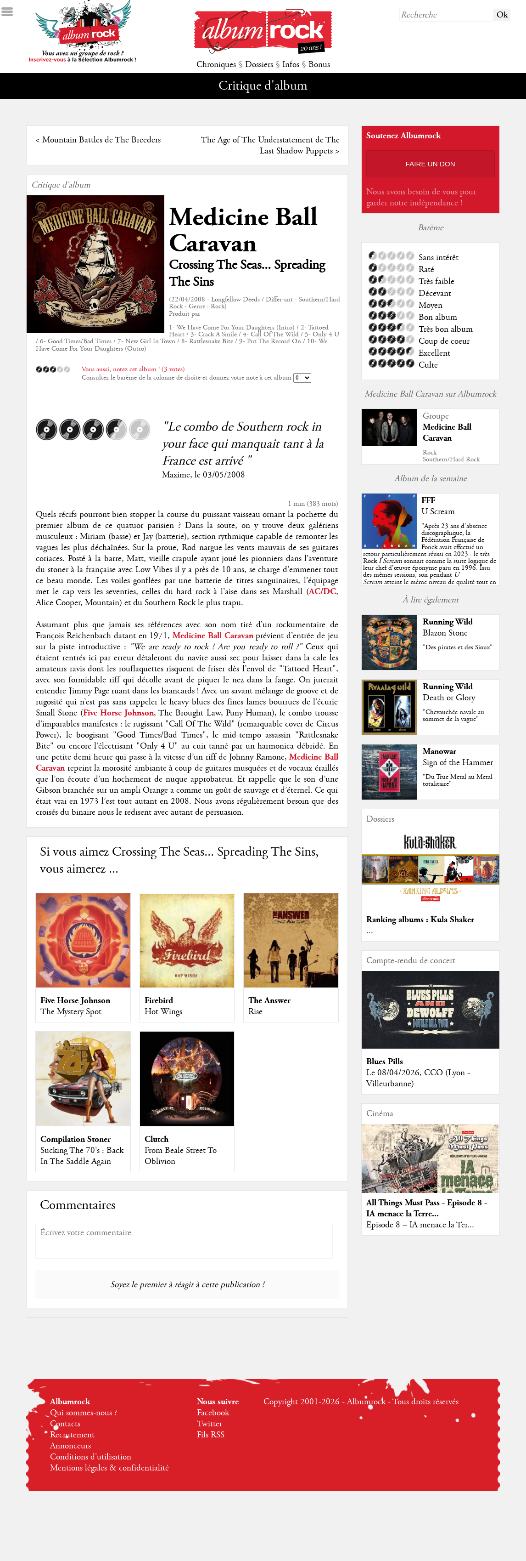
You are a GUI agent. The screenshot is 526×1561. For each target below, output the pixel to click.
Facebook (213, 1413)
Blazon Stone (445, 633)
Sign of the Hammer (458, 762)
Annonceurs (70, 1446)
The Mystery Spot (70, 1011)
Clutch (156, 1139)
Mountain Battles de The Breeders (101, 140)
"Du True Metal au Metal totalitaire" (457, 780)
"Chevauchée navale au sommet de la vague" (453, 716)
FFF (428, 500)
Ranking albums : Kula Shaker (420, 919)
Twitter (209, 1424)
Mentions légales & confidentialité (109, 1468)
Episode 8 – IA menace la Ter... (420, 1225)
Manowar (439, 751)
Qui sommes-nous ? (83, 1413)
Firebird (159, 1000)
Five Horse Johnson (75, 1000)
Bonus (319, 64)
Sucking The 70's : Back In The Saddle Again (81, 1156)
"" (429, 561)
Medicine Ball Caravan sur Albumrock (430, 394)
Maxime (176, 475)
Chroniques (216, 64)
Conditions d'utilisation (90, 1457)
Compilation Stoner (75, 1139)
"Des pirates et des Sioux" (457, 647)
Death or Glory (449, 698)
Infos (290, 64)
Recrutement (72, 1435)
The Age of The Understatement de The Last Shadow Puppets (270, 146)
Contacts (65, 1424)
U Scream (438, 511)
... (369, 931)
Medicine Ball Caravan (243, 231)
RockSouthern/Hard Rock (451, 456)
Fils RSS (210, 1435)
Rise (255, 1011)
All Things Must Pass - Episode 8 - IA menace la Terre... (426, 1208)
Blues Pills (384, 1061)
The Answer (269, 1000)
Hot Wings (163, 1011)
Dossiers (259, 64)
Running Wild (448, 622)
